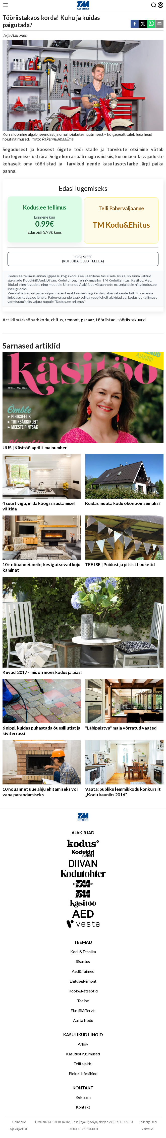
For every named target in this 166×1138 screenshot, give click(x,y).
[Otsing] (154, 5)
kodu (44, 319)
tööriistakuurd (131, 319)
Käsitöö (137, 280)
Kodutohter (67, 280)
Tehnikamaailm (89, 280)
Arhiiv (83, 1044)
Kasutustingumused (83, 1053)
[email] (159, 24)
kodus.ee (77, 276)
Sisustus (83, 961)
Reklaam (83, 1097)
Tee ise (83, 1000)
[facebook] (135, 24)
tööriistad (106, 319)
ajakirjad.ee (118, 297)
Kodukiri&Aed (34, 280)
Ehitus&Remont (83, 981)
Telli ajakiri (83, 1063)
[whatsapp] (151, 24)
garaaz (87, 319)
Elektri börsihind (83, 1073)
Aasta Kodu (83, 1020)
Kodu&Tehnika (83, 951)
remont (72, 319)
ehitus (57, 319)
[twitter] (143, 24)
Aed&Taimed (83, 971)
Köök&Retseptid (83, 990)
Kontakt (83, 1107)
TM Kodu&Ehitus (116, 280)
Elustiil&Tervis (83, 1010)
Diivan (51, 280)
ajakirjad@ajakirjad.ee (97, 1122)
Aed (148, 280)
